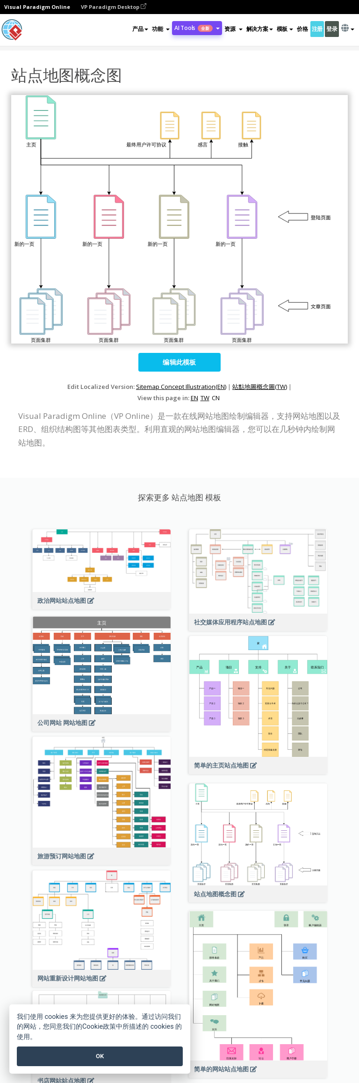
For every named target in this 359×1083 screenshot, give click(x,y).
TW (205, 398)
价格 (302, 29)
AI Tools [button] (197, 28)
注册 (317, 29)
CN (216, 398)
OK (100, 1056)
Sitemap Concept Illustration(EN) (181, 386)
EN (194, 398)
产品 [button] (140, 29)
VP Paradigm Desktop (113, 6)
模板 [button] (285, 29)
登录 (331, 29)
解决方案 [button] (259, 29)
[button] (161, 29)
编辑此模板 (179, 362)
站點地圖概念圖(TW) (259, 386)
